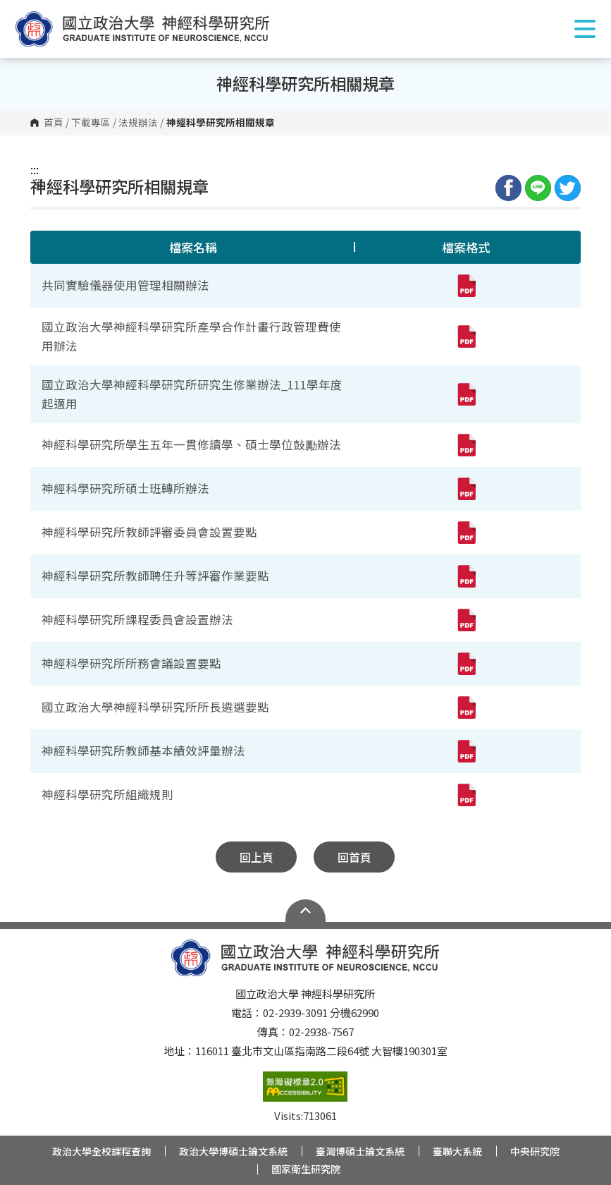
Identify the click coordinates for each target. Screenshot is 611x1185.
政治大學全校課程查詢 (101, 1151)
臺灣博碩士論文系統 (360, 1151)
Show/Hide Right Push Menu (584, 29)
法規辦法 (138, 123)
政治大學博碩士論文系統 (233, 1151)
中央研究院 (535, 1151)
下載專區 (91, 123)
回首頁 (354, 857)
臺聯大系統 (457, 1151)
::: (34, 169)
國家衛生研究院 (305, 1169)
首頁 (53, 123)
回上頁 (256, 857)
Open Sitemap (305, 910)
